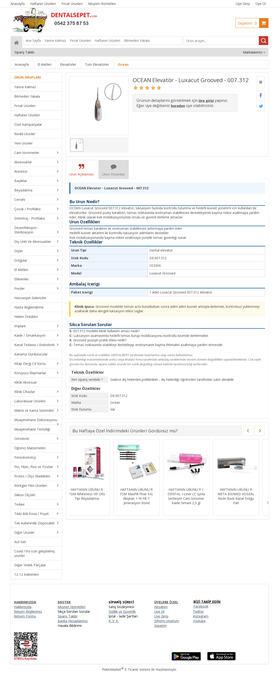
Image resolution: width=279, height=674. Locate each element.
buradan (178, 105)
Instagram (200, 616)
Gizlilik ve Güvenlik (122, 611)
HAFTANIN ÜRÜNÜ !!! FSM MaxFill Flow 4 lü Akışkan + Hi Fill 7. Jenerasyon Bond (142, 496)
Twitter (198, 611)
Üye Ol (261, 3)
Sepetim (248, 23)
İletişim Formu (25, 616)
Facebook (200, 606)
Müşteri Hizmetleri (71, 607)
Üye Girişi (243, 3)
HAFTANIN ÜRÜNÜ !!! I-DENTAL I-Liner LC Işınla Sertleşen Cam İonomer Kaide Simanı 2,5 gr (192, 496)
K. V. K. (114, 621)
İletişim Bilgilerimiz (28, 611)
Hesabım (161, 607)
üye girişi (206, 100)
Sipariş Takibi (67, 616)
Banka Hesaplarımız (73, 621)
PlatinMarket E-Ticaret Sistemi (126, 669)
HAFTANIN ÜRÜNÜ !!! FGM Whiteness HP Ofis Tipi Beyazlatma (92, 494)
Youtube (199, 621)
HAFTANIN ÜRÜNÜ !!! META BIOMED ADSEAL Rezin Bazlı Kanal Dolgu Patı (241, 496)
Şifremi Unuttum (166, 621)
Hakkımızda (22, 607)
